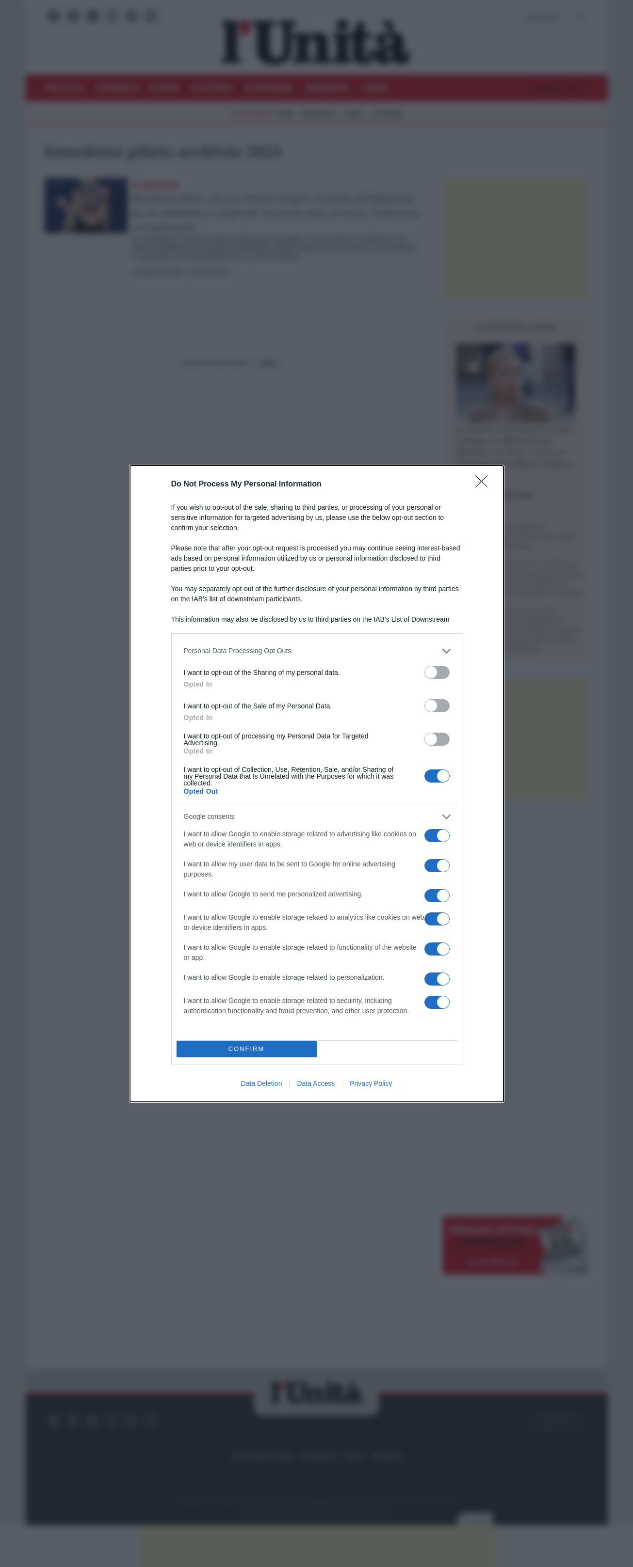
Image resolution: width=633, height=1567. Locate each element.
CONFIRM (246, 1048)
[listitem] (317, 651)
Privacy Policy (371, 1083)
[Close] (484, 484)
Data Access (316, 1083)
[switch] (437, 672)
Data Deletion (261, 1083)
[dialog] (316, 784)
